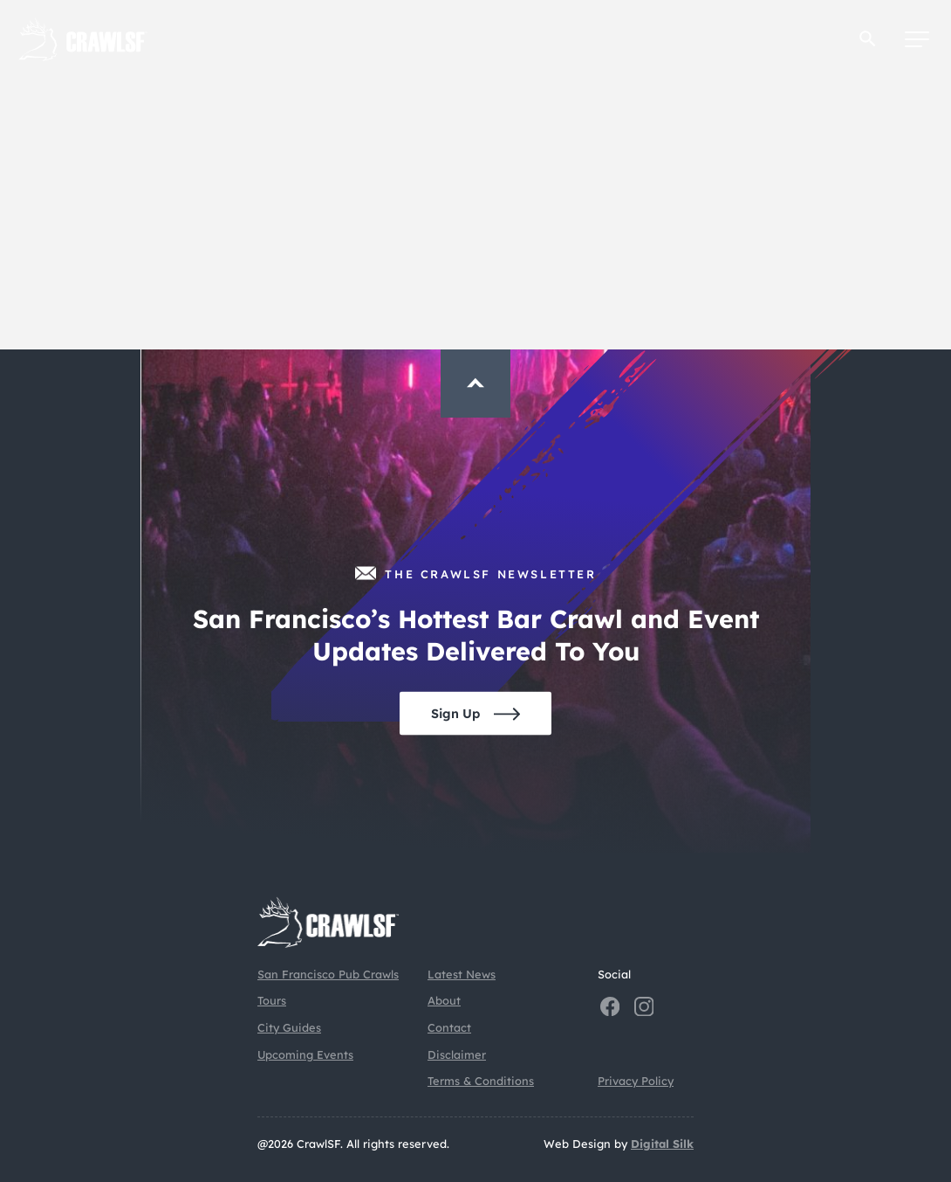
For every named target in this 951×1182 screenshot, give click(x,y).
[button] (867, 39)
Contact (449, 1027)
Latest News (462, 974)
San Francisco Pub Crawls (328, 974)
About (444, 1000)
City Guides (289, 1027)
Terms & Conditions (481, 1081)
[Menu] (917, 39)
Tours (271, 1000)
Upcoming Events (305, 1054)
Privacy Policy (636, 1081)
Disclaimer (457, 1054)
